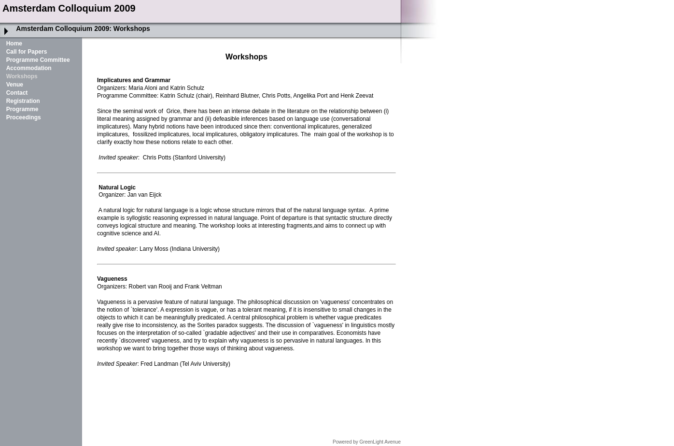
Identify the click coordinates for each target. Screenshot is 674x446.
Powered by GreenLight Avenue (367, 442)
